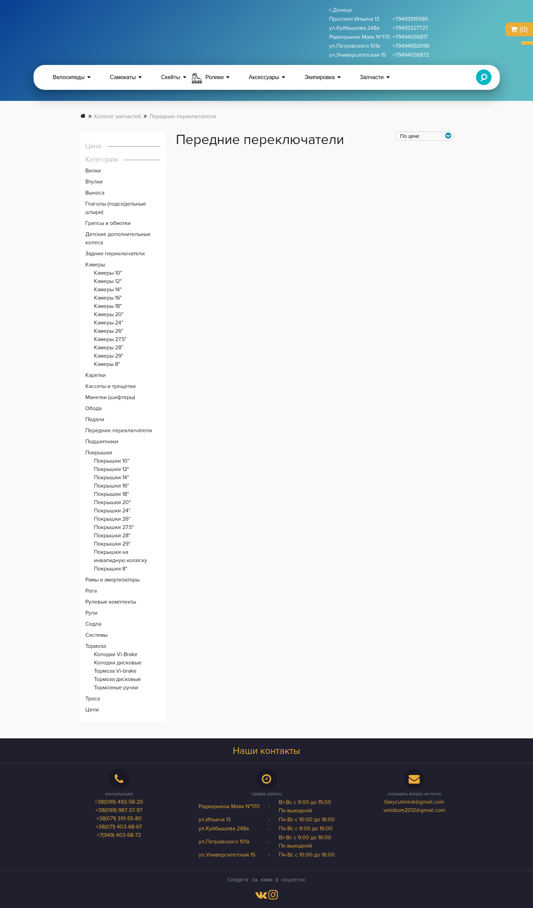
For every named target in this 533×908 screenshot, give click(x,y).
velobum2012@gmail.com (414, 810)
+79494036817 (410, 37)
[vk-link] (261, 896)
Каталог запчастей (117, 116)
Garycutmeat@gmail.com (414, 801)
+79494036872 (410, 54)
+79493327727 (410, 28)
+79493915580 (410, 19)
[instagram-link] (273, 896)
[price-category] (424, 136)
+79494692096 (410, 45)
